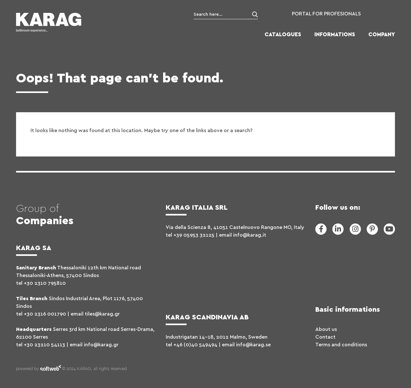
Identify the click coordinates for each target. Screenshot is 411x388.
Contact (325, 337)
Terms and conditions (341, 344)
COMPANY (381, 34)
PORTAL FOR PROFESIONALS (326, 13)
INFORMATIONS (334, 34)
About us (326, 329)
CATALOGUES (283, 34)
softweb (50, 369)
